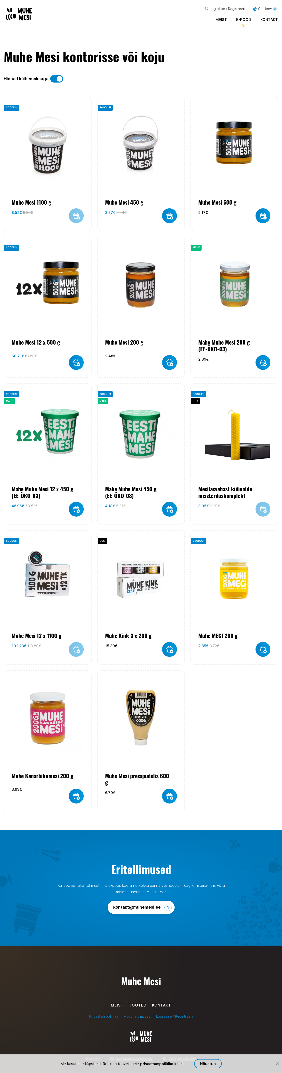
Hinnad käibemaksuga (33, 79)
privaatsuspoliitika (156, 1063)
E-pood (243, 19)
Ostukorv (264, 9)
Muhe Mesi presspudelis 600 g (137, 779)
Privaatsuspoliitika (103, 1016)
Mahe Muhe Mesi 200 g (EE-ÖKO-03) (224, 345)
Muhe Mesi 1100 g (31, 202)
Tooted (137, 1005)
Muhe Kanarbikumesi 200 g (42, 776)
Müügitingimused (137, 1016)
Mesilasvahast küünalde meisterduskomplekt (225, 492)
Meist (221, 19)
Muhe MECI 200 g (218, 635)
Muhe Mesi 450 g (124, 202)
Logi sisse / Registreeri (224, 9)
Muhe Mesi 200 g (124, 342)
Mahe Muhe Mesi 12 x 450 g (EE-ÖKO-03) (42, 492)
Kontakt (269, 19)
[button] (169, 215)
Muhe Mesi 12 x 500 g (36, 342)
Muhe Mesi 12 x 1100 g (36, 635)
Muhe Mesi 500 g (217, 202)
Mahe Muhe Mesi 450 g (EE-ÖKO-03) (130, 492)
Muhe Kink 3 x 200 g (128, 635)
